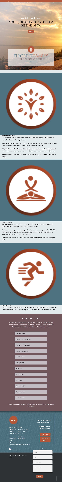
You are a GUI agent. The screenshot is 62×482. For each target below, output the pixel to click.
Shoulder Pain (20, 362)
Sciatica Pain (19, 374)
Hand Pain (19, 368)
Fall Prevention (20, 392)
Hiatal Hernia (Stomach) (23, 345)
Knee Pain (19, 380)
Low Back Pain (20, 357)
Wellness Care (20, 398)
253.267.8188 (12, 442)
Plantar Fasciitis (20, 386)
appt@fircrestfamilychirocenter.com (19, 445)
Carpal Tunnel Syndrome (23, 339)
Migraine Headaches (22, 351)
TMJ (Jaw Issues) (21, 333)
